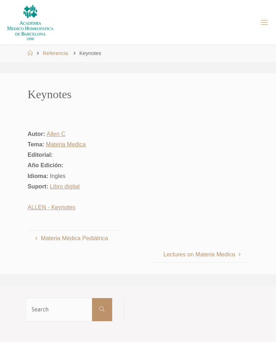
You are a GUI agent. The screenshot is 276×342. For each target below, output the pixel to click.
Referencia (55, 53)
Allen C (56, 134)
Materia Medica (66, 144)
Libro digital (65, 186)
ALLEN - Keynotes (51, 207)
